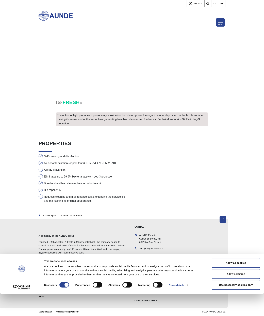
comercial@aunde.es (150, 256)
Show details (177, 307)
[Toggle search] (208, 3)
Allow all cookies (236, 285)
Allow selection (236, 296)
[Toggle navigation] (220, 22)
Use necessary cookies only (236, 307)
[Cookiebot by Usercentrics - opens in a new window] (22, 309)
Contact (195, 4)
